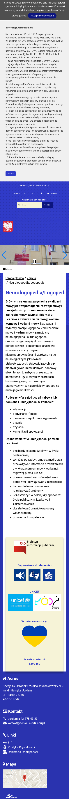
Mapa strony (42, 185)
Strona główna (27, 185)
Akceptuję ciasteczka (42, 15)
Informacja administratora (34, 200)
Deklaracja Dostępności (20, 752)
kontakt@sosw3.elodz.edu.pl (24, 723)
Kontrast (52, 194)
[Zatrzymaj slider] (34, 261)
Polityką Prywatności (26, 6)
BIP (8, 742)
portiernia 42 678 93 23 (20, 718)
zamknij (10, 174)
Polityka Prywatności (19, 747)
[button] (4, 255)
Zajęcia (31, 278)
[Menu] (34, 269)
